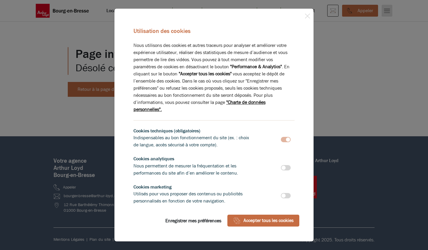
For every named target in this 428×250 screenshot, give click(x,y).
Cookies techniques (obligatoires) (166, 131)
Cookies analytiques (153, 159)
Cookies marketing (152, 187)
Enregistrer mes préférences (193, 221)
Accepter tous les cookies (263, 220)
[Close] (307, 14)
